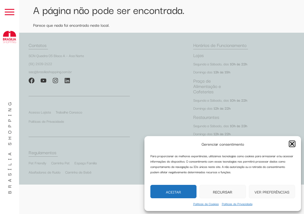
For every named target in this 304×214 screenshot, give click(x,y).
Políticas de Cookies (206, 203)
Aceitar (173, 192)
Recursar (222, 192)
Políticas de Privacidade (237, 203)
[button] (292, 144)
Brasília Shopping (9, 146)
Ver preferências (272, 192)
